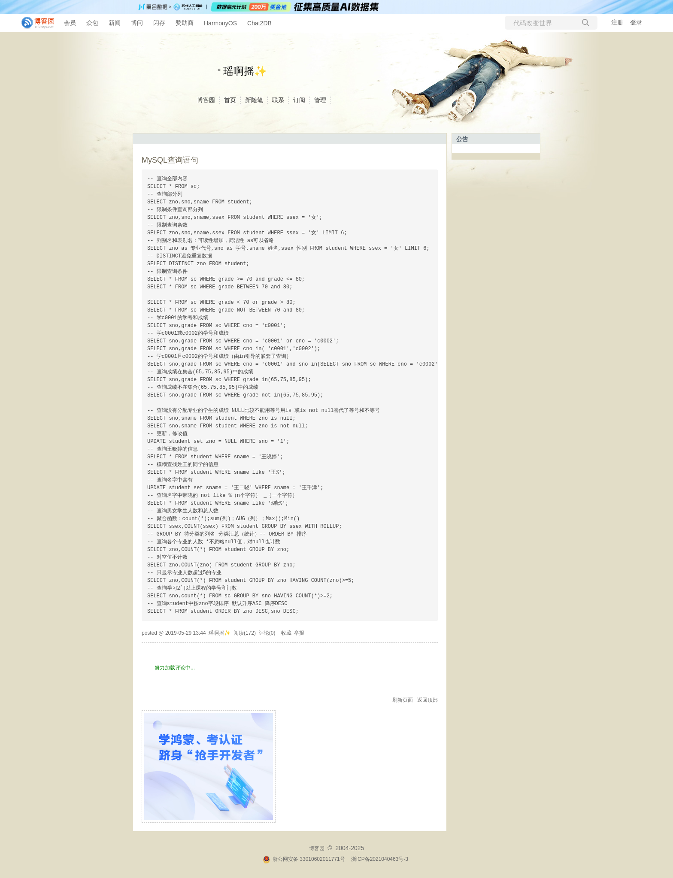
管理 (320, 100)
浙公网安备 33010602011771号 (304, 859)
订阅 (299, 100)
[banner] (34, 23)
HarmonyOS (220, 23)
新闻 (115, 22)
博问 (137, 22)
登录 (636, 22)
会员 (70, 22)
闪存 (159, 22)
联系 (278, 100)
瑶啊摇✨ (245, 71)
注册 (617, 22)
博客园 (206, 100)
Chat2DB (259, 23)
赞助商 (185, 22)
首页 (230, 100)
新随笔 (254, 100)
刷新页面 (402, 700)
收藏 (286, 633)
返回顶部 (427, 700)
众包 (92, 22)
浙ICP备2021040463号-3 (379, 859)
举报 (299, 633)
